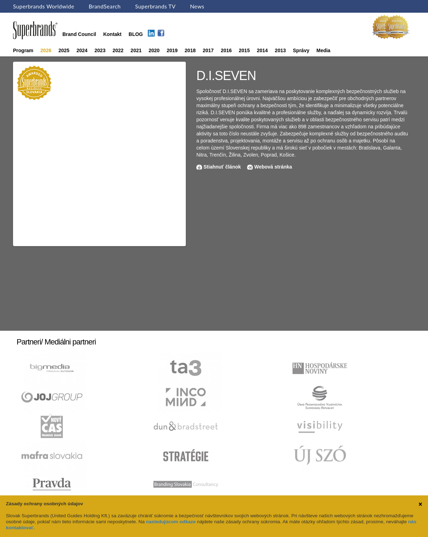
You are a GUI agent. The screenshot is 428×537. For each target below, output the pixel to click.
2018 (190, 50)
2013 (280, 50)
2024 (82, 50)
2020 (154, 50)
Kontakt (112, 34)
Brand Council (79, 34)
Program (23, 50)
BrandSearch (104, 6)
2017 (208, 50)
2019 (172, 50)
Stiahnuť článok (222, 167)
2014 (262, 50)
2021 (135, 50)
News (197, 6)
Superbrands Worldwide (43, 6)
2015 (244, 50)
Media (323, 50)
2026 (46, 50)
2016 (226, 50)
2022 (117, 50)
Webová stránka (273, 167)
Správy (301, 50)
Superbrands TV (155, 6)
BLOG (136, 34)
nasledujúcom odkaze (171, 521)
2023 (99, 50)
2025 (64, 50)
